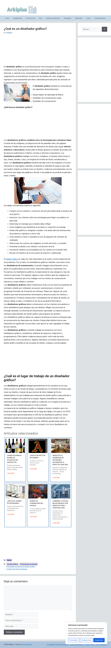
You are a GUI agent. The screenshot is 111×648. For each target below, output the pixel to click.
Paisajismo (67, 18)
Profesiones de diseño (28, 564)
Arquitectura (17, 18)
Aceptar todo (99, 640)
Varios (9, 560)
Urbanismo (78, 18)
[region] (86, 633)
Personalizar (74, 640)
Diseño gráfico (12, 564)
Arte (40, 18)
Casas (88, 18)
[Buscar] (104, 29)
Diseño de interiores (53, 18)
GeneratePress (27, 644)
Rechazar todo (86, 640)
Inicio (7, 18)
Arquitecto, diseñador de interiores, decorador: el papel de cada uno (60, 460)
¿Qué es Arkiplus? (101, 645)
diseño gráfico (12, 259)
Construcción (30, 18)
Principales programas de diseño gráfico (20, 567)
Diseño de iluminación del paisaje (36, 503)
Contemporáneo (100, 18)
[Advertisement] (38, 51)
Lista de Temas (89, 645)
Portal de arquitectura (76, 645)
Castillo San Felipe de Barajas (16, 569)
